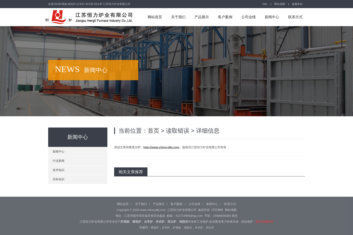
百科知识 (58, 179)
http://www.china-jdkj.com (161, 147)
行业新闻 (58, 160)
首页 (153, 131)
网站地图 (279, 3)
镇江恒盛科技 (264, 221)
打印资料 (217, 210)
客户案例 (225, 17)
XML (265, 3)
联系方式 (295, 17)
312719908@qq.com (189, 215)
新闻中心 (272, 17)
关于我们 (178, 17)
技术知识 (58, 170)
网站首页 (155, 17)
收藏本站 (297, 3)
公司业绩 (248, 17)
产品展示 (202, 17)
